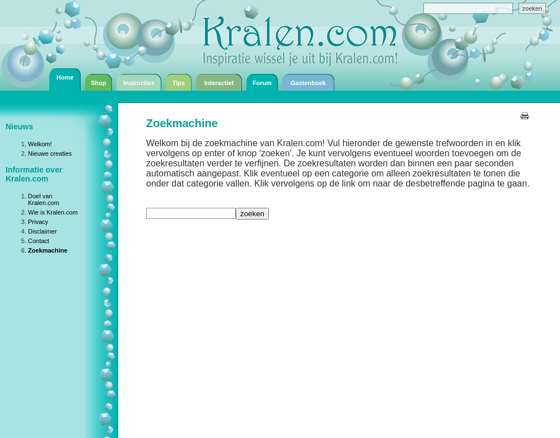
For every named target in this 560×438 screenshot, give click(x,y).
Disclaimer (42, 231)
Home (65, 77)
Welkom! (40, 144)
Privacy (38, 221)
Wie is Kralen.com (53, 212)
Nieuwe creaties (50, 153)
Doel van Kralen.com (43, 199)
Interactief (219, 83)
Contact (38, 240)
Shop (98, 83)
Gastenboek (308, 83)
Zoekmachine (47, 250)
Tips (178, 83)
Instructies (139, 83)
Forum (262, 83)
